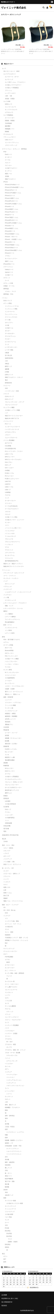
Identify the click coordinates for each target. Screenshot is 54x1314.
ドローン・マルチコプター (13, 1020)
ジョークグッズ (10, 1211)
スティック (9, 1011)
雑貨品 (7, 1247)
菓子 (4, 1259)
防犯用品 (7, 1244)
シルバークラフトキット (14, 1151)
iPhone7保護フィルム (11, 217)
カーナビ (7, 774)
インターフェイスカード (12, 426)
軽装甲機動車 (9, 1178)
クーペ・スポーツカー (12, 984)
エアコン (6, 642)
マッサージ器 (9, 708)
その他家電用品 (10, 817)
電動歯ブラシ (9, 724)
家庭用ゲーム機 (10, 757)
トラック (7, 1014)
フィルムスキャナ (10, 536)
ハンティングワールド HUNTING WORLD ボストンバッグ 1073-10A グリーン (12, 51)
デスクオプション (10, 336)
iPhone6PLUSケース (11, 201)
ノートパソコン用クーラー (13, 528)
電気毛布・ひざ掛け (11, 743)
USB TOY (8, 481)
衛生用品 (9, 1236)
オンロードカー (10, 967)
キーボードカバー (10, 500)
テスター (7, 339)
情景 (6, 1129)
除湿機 (7, 741)
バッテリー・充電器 (11, 1033)
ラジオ (7, 754)
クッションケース (10, 1209)
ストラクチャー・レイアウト (15, 1132)
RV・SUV (9, 1041)
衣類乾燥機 (8, 823)
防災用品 (7, 1231)
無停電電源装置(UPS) (11, 561)
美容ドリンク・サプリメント (12, 864)
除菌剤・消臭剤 (12, 1241)
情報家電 (6, 746)
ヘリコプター (9, 1063)
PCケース (8, 424)
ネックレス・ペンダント (11, 578)
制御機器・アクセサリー (12, 1107)
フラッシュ (8, 90)
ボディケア (6, 856)
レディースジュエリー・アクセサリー (15, 603)
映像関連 (6, 765)
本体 (6, 1192)
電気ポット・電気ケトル (12, 694)
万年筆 (5, 841)
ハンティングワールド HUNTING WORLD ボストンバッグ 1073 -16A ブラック (41, 51)
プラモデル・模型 (10, 1044)
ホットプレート (10, 683)
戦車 (6, 1137)
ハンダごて (6, 882)
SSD (6, 388)
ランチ (7, 1220)
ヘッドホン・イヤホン (12, 664)
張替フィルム (7, 893)
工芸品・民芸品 (10, 1126)
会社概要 (4, 1295)
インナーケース (10, 311)
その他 (7, 325)
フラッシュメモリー (9, 137)
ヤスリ (5, 884)
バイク (7, 1028)
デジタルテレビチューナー (13, 779)
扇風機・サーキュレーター (13, 738)
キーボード (8, 157)
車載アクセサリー (10, 179)
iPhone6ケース (9, 206)
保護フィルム (9, 261)
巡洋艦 (7, 1124)
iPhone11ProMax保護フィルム (14, 187)
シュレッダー (9, 815)
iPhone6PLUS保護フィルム (13, 204)
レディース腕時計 (10, 616)
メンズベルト (7, 595)
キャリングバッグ (8, 948)
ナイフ (7, 1022)
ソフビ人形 (8, 1000)
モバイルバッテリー (11, 258)
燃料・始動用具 (10, 1162)
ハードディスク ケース (12, 429)
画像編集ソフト (10, 129)
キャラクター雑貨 (10, 1200)
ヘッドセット (9, 544)
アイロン (7, 812)
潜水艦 (7, 1159)
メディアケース (10, 552)
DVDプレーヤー (10, 771)
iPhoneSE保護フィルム (12, 234)
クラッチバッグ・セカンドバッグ (13, 573)
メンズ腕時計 (9, 614)
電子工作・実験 (10, 1181)
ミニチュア (8, 1072)
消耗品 (7, 363)
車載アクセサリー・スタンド (14, 377)
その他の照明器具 (10, 804)
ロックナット (9, 1096)
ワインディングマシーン (12, 619)
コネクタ (7, 511)
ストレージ (6, 385)
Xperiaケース (9, 272)
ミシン (7, 820)
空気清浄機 (6, 826)
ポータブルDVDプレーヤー (13, 787)
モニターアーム (10, 555)
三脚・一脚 (8, 96)
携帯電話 (6, 288)
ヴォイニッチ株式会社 (13, 7)
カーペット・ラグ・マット (13, 924)
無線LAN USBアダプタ (12, 418)
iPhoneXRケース (10, 242)
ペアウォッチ (7, 586)
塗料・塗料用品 (10, 1115)
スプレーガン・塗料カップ (11, 873)
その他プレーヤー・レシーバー (14, 520)
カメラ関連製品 (8, 115)
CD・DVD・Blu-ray (9, 910)
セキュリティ (9, 322)
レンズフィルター (10, 93)
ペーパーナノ (10, 1077)
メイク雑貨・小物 (8, 861)
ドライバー (6, 876)
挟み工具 (6, 895)
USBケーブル (9, 487)
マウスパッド (9, 550)
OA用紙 (7, 470)
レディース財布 (10, 633)
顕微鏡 (7, 131)
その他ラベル (9, 328)
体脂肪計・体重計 (10, 713)
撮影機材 (7, 126)
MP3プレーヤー (10, 457)
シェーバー (8, 700)
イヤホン (7, 256)
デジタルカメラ (8, 134)
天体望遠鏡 (8, 123)
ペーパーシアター (11, 1074)
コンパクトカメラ (10, 107)
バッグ (5, 581)
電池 (4, 831)
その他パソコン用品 (11, 517)
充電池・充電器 (10, 98)
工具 (6, 361)
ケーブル (7, 160)
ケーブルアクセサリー (12, 509)
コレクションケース (11, 989)
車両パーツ (8, 1176)
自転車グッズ (9, 1195)
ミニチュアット (11, 1083)
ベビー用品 (8, 1217)
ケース (7, 280)
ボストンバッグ (10, 584)
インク (7, 498)
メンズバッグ (7, 589)
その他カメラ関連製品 (12, 87)
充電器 (7, 176)
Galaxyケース (9, 269)
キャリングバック (10, 1206)
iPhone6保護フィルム (11, 209)
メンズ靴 (6, 597)
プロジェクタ (9, 539)
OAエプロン (8, 462)
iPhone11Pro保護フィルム (13, 193)
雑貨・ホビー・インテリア (10, 904)
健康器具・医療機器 (11, 716)
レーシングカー (10, 1091)
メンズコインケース (11, 627)
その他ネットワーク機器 (12, 410)
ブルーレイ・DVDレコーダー (14, 782)
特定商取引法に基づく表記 (9, 1298)
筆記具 (4, 839)
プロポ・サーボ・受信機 (12, 1052)
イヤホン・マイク (10, 291)
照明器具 (6, 798)
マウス (7, 547)
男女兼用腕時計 (10, 622)
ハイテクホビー (10, 1031)
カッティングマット (12, 1148)
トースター (8, 680)
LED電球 (7, 801)
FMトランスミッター (11, 656)
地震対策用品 (9, 358)
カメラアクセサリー (9, 74)
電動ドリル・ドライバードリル (13, 901)
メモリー (7, 435)
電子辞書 (6, 828)
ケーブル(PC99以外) (11, 506)
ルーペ (7, 1222)
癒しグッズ (8, 1168)
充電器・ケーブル (8, 286)
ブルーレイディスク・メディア (14, 402)
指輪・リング (9, 605)
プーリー (7, 1036)
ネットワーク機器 (8, 407)
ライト (7, 1088)
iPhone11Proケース (11, 190)
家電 (3, 637)
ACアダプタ (8, 443)
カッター (6, 871)
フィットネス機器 (10, 705)
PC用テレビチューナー (12, 478)
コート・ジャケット (9, 575)
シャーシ (9, 1094)
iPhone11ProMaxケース (12, 184)
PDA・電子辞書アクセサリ (11, 639)
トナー (7, 525)
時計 (6, 943)
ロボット (7, 1099)
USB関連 (8, 492)
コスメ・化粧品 (8, 848)
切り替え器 (8, 355)
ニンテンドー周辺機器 (12, 1025)
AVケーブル (8, 648)
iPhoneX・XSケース (11, 236)
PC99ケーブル (9, 473)
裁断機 (7, 369)
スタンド (7, 162)
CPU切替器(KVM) (10, 448)
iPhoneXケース (9, 253)
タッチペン (8, 171)
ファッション (6, 570)
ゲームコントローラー (10, 951)
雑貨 (4, 1198)
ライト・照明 (9, 932)
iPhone (5, 182)
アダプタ (7, 495)
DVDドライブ (7, 300)
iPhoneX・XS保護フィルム (13, 239)
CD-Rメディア (9, 396)
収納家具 (7, 935)
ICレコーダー (9, 752)
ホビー (5, 954)
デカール (7, 1009)
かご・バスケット (10, 970)
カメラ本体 (6, 101)
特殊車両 (7, 1165)
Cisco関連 (8, 446)
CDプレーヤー (9, 653)
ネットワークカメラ (11, 109)
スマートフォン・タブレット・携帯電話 (14, 149)
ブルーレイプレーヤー (12, 785)
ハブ (6, 413)
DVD (6, 913)
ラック (7, 344)
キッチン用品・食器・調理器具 (14, 973)
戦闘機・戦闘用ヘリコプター (14, 1140)
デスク (7, 929)
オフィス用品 (7, 303)
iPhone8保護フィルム (11, 228)
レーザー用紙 (9, 350)
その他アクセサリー (11, 168)
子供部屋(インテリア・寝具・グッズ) (16, 937)
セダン (7, 998)
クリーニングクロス (11, 317)
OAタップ (8, 809)
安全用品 (9, 1233)
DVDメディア (9, 399)
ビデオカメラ (9, 112)
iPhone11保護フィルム (12, 198)
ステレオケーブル (11, 1055)
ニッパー (6, 879)
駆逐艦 (7, 1187)
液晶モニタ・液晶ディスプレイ (13, 563)
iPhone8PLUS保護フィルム (13, 223)
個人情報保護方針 (6, 1302)
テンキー (7, 522)
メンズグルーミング (11, 711)
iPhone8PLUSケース (11, 220)
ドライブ (6, 394)
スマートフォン (8, 267)
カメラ (4, 68)
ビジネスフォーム (10, 341)
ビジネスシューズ (10, 600)
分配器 (7, 352)
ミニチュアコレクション (14, 1080)
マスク (10, 1239)
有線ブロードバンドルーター (14, 415)
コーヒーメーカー (10, 675)
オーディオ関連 (8, 645)
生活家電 (6, 806)
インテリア (6, 915)
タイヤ (7, 1003)
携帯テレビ (8, 793)
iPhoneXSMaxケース (11, 247)
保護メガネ (6, 887)
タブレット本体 (8, 283)
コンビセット (9, 992)
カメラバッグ (9, 79)
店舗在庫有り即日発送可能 (10, 835)
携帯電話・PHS (8, 294)
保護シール (8, 173)
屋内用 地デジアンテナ (12, 790)
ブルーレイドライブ (11, 404)
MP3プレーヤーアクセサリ (13, 459)
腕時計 (5, 611)
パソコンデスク (10, 531)
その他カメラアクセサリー (13, 85)
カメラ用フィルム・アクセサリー (15, 82)
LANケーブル (9, 454)
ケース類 (7, 320)
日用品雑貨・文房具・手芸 (13, 1146)
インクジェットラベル (12, 306)
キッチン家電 (7, 669)
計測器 (7, 372)
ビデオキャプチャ (10, 432)
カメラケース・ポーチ (12, 76)
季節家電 (6, 730)
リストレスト (9, 558)
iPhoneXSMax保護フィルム (13, 250)
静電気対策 (8, 383)
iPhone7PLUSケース (11, 212)
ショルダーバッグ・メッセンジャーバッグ (18, 592)
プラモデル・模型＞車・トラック (15, 1050)
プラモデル (8, 1039)
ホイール (7, 1066)
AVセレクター (9, 768)
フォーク (9, 976)
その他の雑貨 (9, 1214)
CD (4, 907)
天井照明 (6, 727)
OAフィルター (9, 467)
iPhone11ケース (10, 195)
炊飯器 (5, 795)
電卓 (6, 380)
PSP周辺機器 (9, 957)
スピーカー (8, 165)
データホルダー (10, 333)
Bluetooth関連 (9, 650)
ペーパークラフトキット (14, 1154)
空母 (6, 1170)
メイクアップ (7, 859)
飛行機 (7, 1184)
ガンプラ (9, 1047)
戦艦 (6, 1135)
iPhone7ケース (9, 214)
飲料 (4, 1262)
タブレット (6, 277)
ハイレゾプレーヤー (11, 661)
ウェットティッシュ (11, 314)
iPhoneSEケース (10, 231)
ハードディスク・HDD (12, 391)
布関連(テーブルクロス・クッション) (16, 940)
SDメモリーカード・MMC (11, 71)
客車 (6, 1118)
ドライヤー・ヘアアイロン (13, 702)
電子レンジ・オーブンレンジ (14, 691)
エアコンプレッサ (11, 1061)
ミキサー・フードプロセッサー (14, 686)
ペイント (7, 1058)
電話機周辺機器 (10, 760)
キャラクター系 (10, 981)
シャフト (7, 995)
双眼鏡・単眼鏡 (10, 120)
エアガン (7, 959)
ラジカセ (7, 667)
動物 (6, 1110)
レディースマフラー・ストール (13, 608)
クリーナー (8, 503)
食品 (3, 1253)
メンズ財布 (8, 630)
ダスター (7, 331)
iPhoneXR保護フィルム (12, 245)
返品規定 (4, 1305)
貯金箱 (7, 1228)
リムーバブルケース (11, 437)
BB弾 (8, 962)
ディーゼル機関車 (10, 1006)
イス (6, 918)
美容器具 (7, 722)
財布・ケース (7, 625)
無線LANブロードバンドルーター (13, 566)
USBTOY (8, 484)
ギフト (5, 1256)
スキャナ (7, 514)
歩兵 (6, 1157)
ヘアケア (6, 853)
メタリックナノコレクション (15, 1085)
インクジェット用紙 (11, 309)
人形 (6, 1102)
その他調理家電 (10, 678)
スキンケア (6, 850)
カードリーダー (10, 118)
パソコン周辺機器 (8, 440)
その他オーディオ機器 (12, 658)
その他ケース (9, 275)
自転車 (5, 1189)
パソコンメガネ (10, 533)
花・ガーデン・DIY (8, 868)
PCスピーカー (9, 476)
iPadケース (8, 154)
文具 (6, 1225)
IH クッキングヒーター (12, 672)
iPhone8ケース (9, 225)
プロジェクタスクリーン (12, 541)
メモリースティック (11, 145)
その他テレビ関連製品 (12, 776)
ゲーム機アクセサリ (11, 987)
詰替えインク (9, 374)
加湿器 (7, 735)
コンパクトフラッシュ (12, 142)
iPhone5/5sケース (8, 264)
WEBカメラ (8, 104)
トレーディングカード (12, 1017)
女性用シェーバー (10, 719)
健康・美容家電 (8, 697)
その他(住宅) (9, 926)
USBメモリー (9, 140)
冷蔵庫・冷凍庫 (10, 689)
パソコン (4, 298)
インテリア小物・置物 (12, 921)
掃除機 (5, 763)
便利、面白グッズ (10, 1104)
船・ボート (8, 1173)
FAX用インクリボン (11, 749)
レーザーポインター (11, 347)
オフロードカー (10, 965)
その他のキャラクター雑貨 (14, 1203)
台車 (4, 890)
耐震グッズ (8, 366)
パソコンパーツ (8, 421)
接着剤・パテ (9, 1143)
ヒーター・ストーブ (11, 732)
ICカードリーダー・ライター (14, 451)
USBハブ (8, 489)
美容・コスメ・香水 (8, 845)
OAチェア (8, 465)
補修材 (5, 898)
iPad (4, 151)
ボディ (7, 1069)
